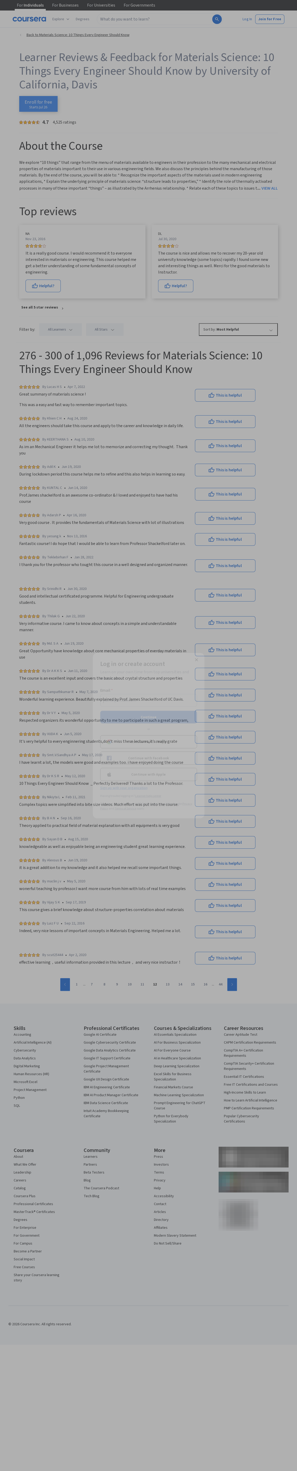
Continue (149, 717)
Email (106, 690)
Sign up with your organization (124, 787)
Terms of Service (125, 808)
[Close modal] (196, 659)
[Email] (148, 700)
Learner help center (148, 795)
